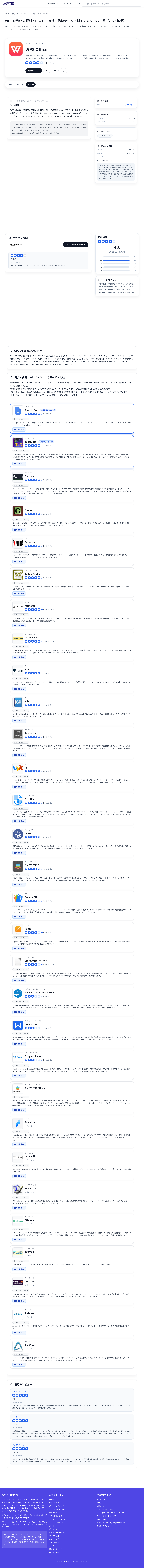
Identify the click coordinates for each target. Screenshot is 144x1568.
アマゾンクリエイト (19, 1391)
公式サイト (33, 71)
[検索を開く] (111, 4)
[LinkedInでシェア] (63, 70)
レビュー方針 (101, 1506)
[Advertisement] (72, 208)
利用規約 (100, 1503)
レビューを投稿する (76, 244)
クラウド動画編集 (55, 1516)
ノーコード (53, 1526)
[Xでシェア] (46, 70)
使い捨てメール (54, 1552)
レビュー (20, 84)
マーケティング (54, 1542)
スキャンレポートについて (106, 1516)
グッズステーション (19, 1445)
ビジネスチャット (55, 1529)
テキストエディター (105, 136)
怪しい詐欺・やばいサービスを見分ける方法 (113, 1512)
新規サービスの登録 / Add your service (111, 1522)
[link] (72, 419)
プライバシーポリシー (105, 1509)
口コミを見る (19, 429)
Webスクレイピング (56, 1506)
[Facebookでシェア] (55, 70)
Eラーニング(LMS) (55, 1503)
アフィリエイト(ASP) (57, 1509)
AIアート (52, 1499)
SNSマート (16, 1417)
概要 (10, 84)
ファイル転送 (54, 1536)
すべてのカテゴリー (104, 1526)
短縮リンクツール (55, 1549)
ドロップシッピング (56, 1522)
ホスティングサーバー (57, 1539)
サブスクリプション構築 (58, 1519)
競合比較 (31, 84)
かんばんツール (54, 1512)
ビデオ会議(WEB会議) (57, 1532)
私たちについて (102, 1499)
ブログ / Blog (101, 1519)
